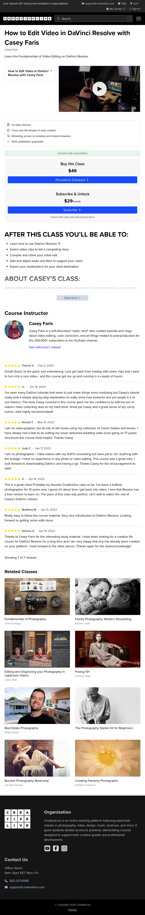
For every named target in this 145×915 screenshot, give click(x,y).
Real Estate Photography (21, 728)
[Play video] (99, 89)
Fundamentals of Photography (25, 619)
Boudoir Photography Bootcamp (27, 780)
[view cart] (135, 3)
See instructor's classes (45, 347)
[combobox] (93, 18)
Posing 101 (82, 671)
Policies (72, 910)
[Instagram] (64, 848)
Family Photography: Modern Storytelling (103, 619)
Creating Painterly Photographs (96, 780)
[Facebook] (56, 848)
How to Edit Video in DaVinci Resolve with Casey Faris (28, 73)
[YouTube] (47, 848)
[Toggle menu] (138, 18)
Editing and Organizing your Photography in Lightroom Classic (35, 673)
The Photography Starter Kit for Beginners (104, 728)
